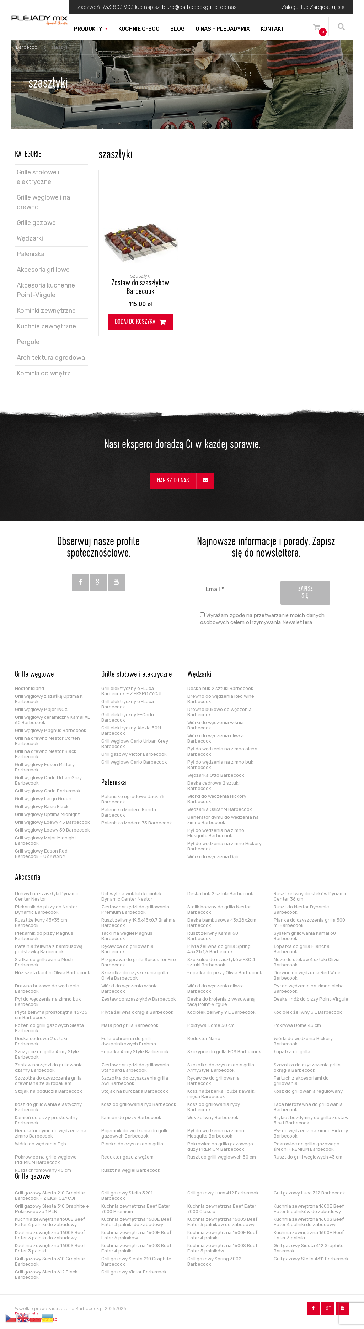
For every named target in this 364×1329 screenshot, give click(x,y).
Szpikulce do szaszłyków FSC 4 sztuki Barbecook (221, 962)
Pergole (28, 342)
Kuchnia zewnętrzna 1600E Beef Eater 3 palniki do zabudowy (136, 1222)
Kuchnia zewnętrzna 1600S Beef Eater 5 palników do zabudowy (222, 1222)
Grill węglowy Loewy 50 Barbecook (52, 830)
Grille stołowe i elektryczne (38, 177)
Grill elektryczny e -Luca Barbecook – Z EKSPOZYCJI (131, 691)
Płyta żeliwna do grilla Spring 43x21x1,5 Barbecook (219, 949)
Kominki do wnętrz (44, 373)
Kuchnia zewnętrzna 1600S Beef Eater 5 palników (222, 1248)
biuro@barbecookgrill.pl (190, 7)
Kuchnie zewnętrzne (46, 326)
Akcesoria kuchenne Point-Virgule (46, 290)
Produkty (88, 29)
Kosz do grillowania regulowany (308, 1091)
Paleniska (30, 254)
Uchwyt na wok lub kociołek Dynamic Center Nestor (131, 896)
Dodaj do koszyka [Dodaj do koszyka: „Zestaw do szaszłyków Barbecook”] (135, 322)
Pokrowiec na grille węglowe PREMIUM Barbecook (46, 1159)
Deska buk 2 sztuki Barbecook (220, 688)
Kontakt (272, 29)
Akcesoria (28, 878)
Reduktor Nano (203, 1038)
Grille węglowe (34, 675)
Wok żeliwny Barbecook (213, 1117)
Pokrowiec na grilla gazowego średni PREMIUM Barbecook (306, 1146)
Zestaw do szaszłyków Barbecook (140, 287)
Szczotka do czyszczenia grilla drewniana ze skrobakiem (48, 1080)
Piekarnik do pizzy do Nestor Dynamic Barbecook (46, 909)
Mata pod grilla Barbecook (130, 1025)
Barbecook (27, 47)
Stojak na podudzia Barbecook (48, 1091)
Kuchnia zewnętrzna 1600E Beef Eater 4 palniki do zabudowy (50, 1222)
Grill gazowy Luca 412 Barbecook (223, 1193)
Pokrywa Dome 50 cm (211, 1025)
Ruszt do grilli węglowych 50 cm (221, 1157)
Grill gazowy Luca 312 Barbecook (309, 1193)
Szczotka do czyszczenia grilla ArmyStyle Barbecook (220, 1067)
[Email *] (239, 589)
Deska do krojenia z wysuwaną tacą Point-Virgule (221, 1001)
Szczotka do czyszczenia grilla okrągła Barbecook (307, 1067)
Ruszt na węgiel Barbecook (130, 1170)
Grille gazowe (36, 223)
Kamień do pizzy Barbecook (131, 1117)
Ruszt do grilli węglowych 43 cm (308, 1157)
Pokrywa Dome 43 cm (297, 1025)
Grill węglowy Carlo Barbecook (48, 790)
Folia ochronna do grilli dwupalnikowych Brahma (128, 1041)
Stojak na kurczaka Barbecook (134, 1091)
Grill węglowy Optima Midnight (47, 814)
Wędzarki (30, 238)
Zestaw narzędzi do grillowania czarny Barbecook (49, 1067)
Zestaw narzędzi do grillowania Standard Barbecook (135, 1067)
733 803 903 (118, 7)
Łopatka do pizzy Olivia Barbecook (224, 972)
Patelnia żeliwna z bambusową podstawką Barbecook (48, 949)
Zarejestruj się (327, 7)
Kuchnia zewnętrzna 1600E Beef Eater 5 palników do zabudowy (309, 1208)
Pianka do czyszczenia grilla (132, 1143)
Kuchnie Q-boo (139, 29)
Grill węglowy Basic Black (42, 806)
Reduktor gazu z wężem (127, 1157)
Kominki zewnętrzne (46, 311)
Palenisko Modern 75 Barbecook (136, 823)
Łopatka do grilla (292, 1051)
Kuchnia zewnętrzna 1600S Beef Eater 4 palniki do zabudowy (309, 1222)
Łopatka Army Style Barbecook (135, 1051)
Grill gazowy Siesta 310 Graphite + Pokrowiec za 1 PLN (52, 1208)
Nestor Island (29, 688)
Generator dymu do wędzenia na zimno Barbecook (223, 819)
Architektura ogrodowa (51, 358)
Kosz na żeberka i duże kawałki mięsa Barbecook (221, 1093)
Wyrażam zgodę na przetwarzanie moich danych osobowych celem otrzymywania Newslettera (262, 619)
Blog (177, 29)
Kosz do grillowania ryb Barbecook (138, 1104)
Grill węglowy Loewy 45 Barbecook (52, 822)
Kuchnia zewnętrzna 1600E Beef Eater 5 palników (136, 1235)
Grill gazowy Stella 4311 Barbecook (311, 1258)
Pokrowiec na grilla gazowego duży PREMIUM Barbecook (220, 1146)
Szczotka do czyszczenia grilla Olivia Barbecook (134, 975)
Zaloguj (291, 7)
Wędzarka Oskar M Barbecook (219, 809)
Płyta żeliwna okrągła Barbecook (137, 1012)
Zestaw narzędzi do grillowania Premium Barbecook (135, 909)
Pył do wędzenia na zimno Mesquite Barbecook (215, 833)
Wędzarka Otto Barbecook (215, 775)
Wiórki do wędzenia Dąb (213, 856)
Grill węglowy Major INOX (41, 709)
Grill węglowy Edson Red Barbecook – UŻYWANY (41, 853)
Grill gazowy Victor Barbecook (134, 754)
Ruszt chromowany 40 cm (43, 1170)
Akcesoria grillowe (43, 270)
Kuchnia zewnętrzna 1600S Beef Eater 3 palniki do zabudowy (50, 1235)
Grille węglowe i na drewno (43, 202)
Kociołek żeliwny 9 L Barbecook (221, 1012)
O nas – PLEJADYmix (223, 29)
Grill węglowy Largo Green (43, 798)
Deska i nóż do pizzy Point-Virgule (311, 999)
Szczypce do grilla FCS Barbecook (224, 1051)
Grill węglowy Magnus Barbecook (50, 730)
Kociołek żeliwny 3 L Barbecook (308, 1012)
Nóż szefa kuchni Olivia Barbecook (52, 972)
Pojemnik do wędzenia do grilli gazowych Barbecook (134, 1133)
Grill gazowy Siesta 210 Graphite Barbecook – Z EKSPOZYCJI (50, 1195)
